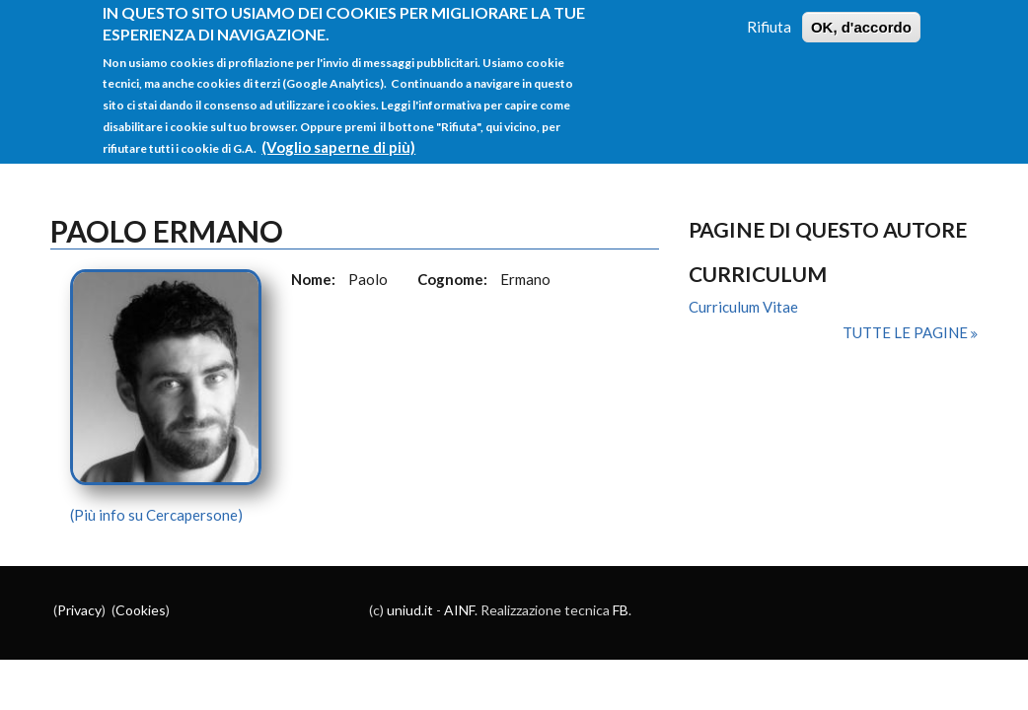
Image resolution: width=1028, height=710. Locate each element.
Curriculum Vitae (743, 307)
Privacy (79, 610)
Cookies (140, 610)
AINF (459, 610)
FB (620, 610)
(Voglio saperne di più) (338, 135)
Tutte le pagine (907, 332)
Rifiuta (769, 15)
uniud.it (410, 610)
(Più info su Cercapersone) (156, 515)
